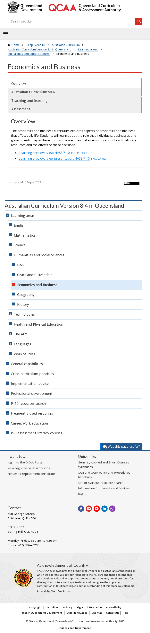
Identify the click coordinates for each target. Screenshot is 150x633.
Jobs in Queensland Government (42, 612)
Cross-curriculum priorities (32, 373)
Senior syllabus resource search (100, 483)
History (23, 304)
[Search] (72, 21)
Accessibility (113, 607)
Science (19, 245)
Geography (26, 294)
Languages (22, 344)
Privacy (67, 607)
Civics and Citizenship (35, 274)
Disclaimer (52, 607)
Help (125, 612)
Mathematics (24, 235)
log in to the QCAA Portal (25, 462)
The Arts (21, 334)
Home (15, 45)
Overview (18, 83)
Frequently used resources (32, 413)
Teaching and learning (29, 100)
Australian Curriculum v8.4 (33, 92)
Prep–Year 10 (35, 45)
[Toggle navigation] (6, 33)
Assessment (20, 109)
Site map (96, 612)
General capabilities (27, 363)
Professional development (32, 393)
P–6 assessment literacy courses (36, 433)
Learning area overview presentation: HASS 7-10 (62, 158)
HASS (21, 264)
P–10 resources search (28, 403)
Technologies (24, 314)
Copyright (35, 607)
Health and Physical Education (38, 324)
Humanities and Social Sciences (29, 54)
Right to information (89, 607)
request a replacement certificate (31, 474)
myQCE (83, 494)
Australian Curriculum (66, 45)
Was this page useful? (121, 446)
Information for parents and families (104, 488)
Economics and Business (37, 284)
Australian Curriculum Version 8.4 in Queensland (39, 49)
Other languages (76, 612)
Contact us (112, 612)
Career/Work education (29, 423)
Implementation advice (30, 383)
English (20, 225)
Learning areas (88, 49)
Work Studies (24, 354)
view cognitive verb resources (29, 468)
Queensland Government (75, 628)
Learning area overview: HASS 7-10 (53, 153)
